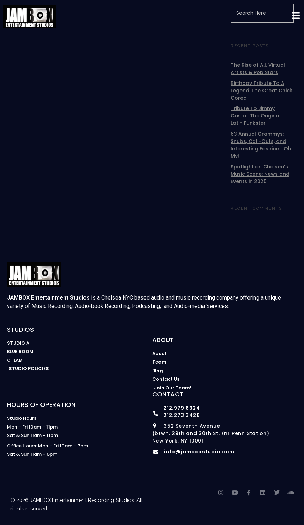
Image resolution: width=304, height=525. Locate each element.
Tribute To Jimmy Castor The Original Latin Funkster (256, 116)
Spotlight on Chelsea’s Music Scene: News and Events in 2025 (260, 174)
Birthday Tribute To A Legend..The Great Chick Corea (261, 90)
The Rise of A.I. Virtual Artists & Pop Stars (258, 69)
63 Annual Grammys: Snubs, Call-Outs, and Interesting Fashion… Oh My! (261, 144)
